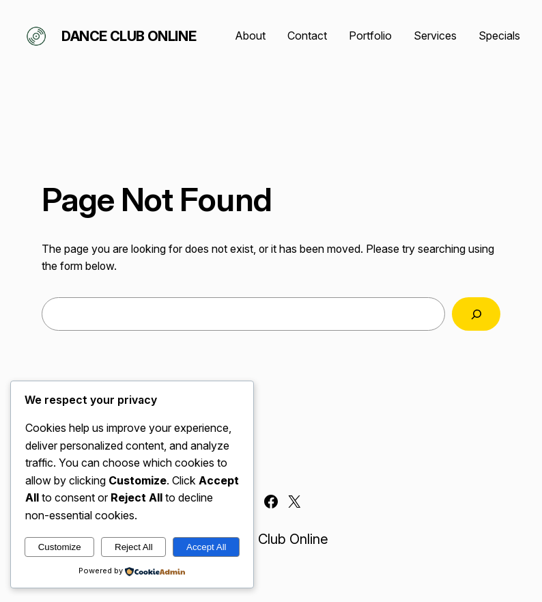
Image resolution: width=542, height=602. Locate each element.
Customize (59, 547)
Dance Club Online (128, 36)
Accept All (206, 547)
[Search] (476, 314)
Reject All (134, 547)
